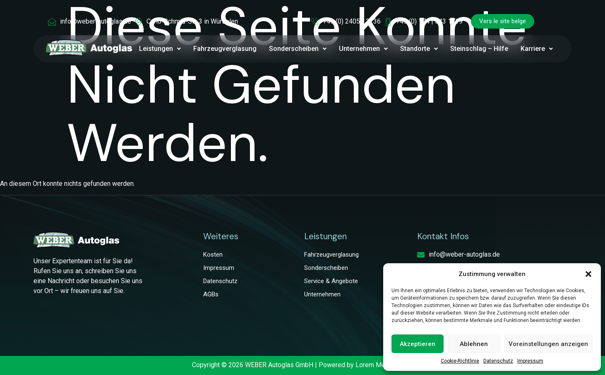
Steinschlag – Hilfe (479, 49)
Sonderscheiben (298, 49)
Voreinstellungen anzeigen (548, 344)
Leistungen (160, 49)
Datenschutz (498, 361)
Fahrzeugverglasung (225, 49)
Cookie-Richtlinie (460, 361)
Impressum (530, 361)
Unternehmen (363, 49)
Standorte (419, 49)
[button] (588, 274)
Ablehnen (474, 344)
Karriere (537, 49)
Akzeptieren (417, 344)
